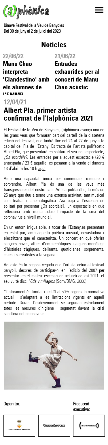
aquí (42, 168)
